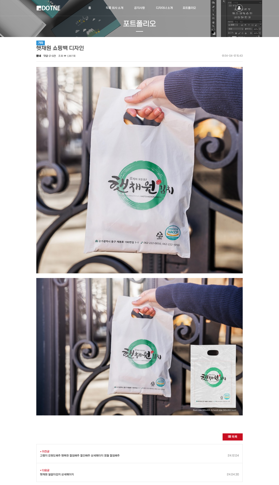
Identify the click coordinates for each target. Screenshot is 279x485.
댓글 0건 (49, 55)
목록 (232, 348)
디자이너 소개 (164, 8)
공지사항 (139, 8)
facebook (229, 456)
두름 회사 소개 (114, 8)
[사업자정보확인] (82, 469)
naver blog (209, 456)
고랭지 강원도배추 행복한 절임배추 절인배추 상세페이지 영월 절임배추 (139, 367)
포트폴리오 (189, 8)
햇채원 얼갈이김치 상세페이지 (139, 386)
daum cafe (219, 456)
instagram (239, 456)
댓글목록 (41, 404)
